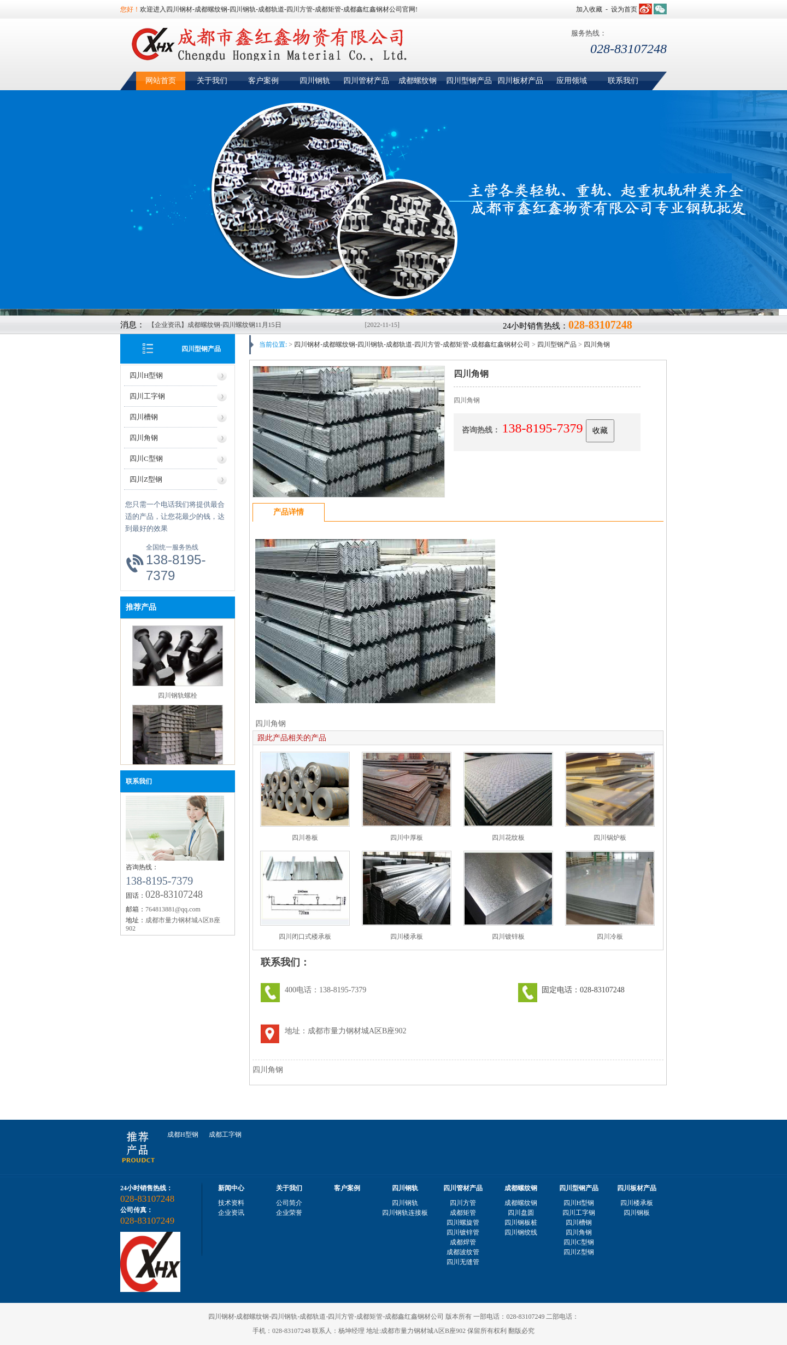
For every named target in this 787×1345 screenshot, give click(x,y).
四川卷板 (305, 837)
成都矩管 (463, 1213)
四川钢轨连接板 (405, 1213)
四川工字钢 (147, 396)
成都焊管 (463, 1242)
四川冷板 (610, 936)
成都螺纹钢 (417, 81)
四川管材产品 (366, 81)
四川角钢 (144, 438)
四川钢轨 (314, 81)
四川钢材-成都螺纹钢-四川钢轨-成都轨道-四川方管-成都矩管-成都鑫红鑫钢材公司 (412, 344)
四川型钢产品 (469, 81)
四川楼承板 (406, 936)
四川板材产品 (520, 81)
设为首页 (624, 9)
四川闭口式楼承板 (305, 936)
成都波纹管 (463, 1252)
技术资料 (231, 1203)
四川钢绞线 (520, 1232)
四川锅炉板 (610, 837)
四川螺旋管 (463, 1222)
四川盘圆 (521, 1213)
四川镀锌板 (508, 936)
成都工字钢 (225, 1134)
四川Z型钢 (146, 479)
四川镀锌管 (463, 1232)
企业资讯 (231, 1213)
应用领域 (571, 81)
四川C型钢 (146, 458)
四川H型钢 (146, 375)
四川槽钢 (144, 417)
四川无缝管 (463, 1262)
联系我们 (623, 81)
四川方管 (463, 1203)
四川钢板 (637, 1213)
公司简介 (289, 1203)
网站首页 (160, 81)
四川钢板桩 (520, 1222)
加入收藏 (589, 9)
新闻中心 (231, 1188)
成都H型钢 (182, 1134)
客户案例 (263, 81)
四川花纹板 (508, 837)
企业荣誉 (289, 1213)
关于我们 (212, 81)
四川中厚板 (406, 837)
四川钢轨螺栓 (177, 697)
